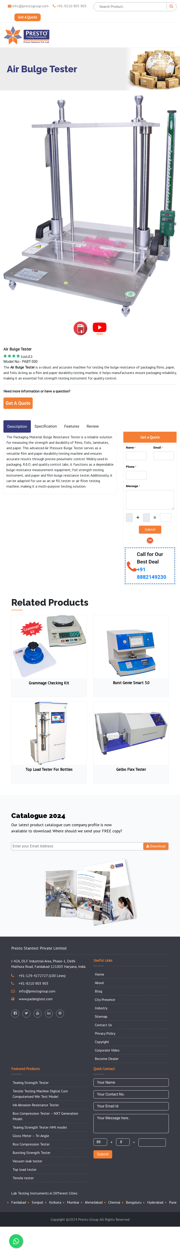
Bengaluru (133, 1202)
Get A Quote (27, 17)
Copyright (102, 1041)
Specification (45, 426)
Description (17, 426)
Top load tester (25, 1169)
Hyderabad (155, 1202)
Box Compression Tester (31, 1144)
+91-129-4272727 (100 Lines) (38, 975)
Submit (103, 1154)
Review (93, 426)
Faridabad (18, 1202)
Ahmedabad (94, 1202)
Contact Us (103, 1025)
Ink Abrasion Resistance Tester (36, 1105)
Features (71, 426)
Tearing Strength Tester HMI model (40, 1127)
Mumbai (73, 1202)
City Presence (105, 999)
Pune (173, 1202)
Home (99, 974)
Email (158, 447)
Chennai (114, 1202)
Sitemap (101, 1016)
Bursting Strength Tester (31, 1152)
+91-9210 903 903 (70, 6)
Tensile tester (23, 1178)
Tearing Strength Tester (31, 1082)
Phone (131, 466)
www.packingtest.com (32, 999)
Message (133, 486)
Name (130, 447)
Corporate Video (107, 1050)
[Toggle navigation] (170, 35)
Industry (101, 1008)
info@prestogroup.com (28, 6)
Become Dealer (107, 1058)
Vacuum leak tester (27, 1161)
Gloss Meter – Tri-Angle (31, 1135)
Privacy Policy (105, 1033)
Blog (98, 991)
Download (156, 846)
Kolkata (55, 1202)
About (99, 982)
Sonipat (37, 1202)
